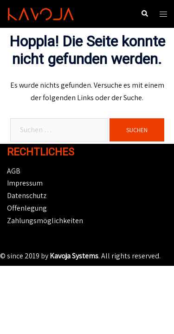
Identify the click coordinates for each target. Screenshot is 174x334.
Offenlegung (27, 208)
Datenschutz (26, 195)
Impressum (25, 183)
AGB (13, 171)
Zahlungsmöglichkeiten (45, 220)
